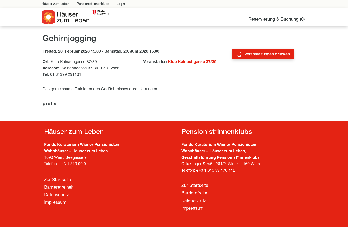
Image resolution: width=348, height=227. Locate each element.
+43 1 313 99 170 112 (215, 171)
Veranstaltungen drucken (267, 55)
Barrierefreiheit (58, 188)
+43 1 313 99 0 (72, 164)
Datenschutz (56, 195)
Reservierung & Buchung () (276, 20)
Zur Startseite (57, 180)
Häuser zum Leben (55, 4)
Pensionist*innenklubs (93, 4)
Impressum (55, 203)
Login (121, 4)
